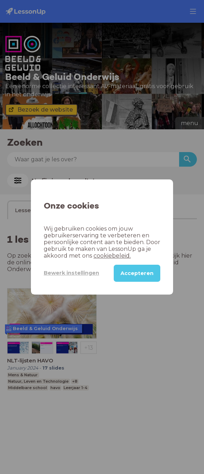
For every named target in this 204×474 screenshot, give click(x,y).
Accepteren (137, 273)
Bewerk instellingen (71, 273)
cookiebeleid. (112, 255)
